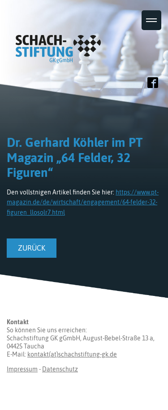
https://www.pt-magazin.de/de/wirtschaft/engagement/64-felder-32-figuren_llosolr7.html (83, 202)
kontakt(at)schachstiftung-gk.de (72, 354)
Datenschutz (60, 369)
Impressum (22, 369)
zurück (31, 248)
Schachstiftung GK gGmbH (60, 41)
